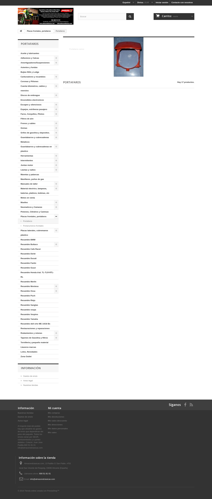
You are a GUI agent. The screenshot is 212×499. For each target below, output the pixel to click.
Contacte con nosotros (182, 2)
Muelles (24, 202)
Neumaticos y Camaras (31, 207)
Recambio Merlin (28, 282)
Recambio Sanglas (29, 305)
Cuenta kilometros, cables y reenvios (34, 88)
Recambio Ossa (28, 291)
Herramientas (27, 156)
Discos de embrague (30, 95)
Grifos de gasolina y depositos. (35, 133)
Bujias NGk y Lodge (30, 72)
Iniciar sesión (162, 2)
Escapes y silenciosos (31, 105)
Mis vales (52, 432)
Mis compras (54, 413)
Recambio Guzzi (28, 268)
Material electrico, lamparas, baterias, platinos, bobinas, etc (35, 190)
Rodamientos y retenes (31, 333)
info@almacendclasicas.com (42, 479)
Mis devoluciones (56, 417)
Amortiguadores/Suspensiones (35, 63)
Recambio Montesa (29, 286)
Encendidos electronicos (32, 100)
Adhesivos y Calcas (30, 58)
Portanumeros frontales (33, 226)
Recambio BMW (28, 240)
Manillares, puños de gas (32, 179)
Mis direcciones (55, 425)
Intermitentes (27, 160)
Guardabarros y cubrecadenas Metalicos (35, 139)
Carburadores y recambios (33, 77)
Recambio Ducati (29, 258)
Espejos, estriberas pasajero (34, 109)
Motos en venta (28, 198)
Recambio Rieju (28, 300)
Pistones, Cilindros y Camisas (35, 212)
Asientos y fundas (29, 67)
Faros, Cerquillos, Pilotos (32, 114)
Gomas (24, 128)
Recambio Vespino (29, 314)
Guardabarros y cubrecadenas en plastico (36, 148)
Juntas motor (27, 165)
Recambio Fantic (28, 263)
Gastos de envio (30, 376)
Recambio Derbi (28, 254)
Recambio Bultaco (29, 244)
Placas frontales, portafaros (33, 216)
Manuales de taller (29, 184)
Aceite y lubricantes (30, 53)
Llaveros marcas (28, 347)
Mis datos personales (58, 428)
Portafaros (27, 221)
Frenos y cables (28, 123)
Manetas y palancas (30, 174)
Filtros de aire (27, 119)
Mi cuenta (54, 408)
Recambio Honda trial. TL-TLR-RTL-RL (37, 274)
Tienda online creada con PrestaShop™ (42, 491)
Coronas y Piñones (29, 81)
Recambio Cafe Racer (31, 249)
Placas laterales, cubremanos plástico (34, 232)
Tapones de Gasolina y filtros (34, 338)
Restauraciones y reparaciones (35, 328)
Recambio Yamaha (29, 319)
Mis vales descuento (57, 421)
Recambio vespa (28, 310)
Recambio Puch (28, 296)
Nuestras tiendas (30, 385)
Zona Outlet (26, 356)
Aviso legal (28, 380)
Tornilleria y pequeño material (34, 342)
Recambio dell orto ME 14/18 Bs (35, 324)
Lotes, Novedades (29, 352)
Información (31, 368)
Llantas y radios (28, 170)
